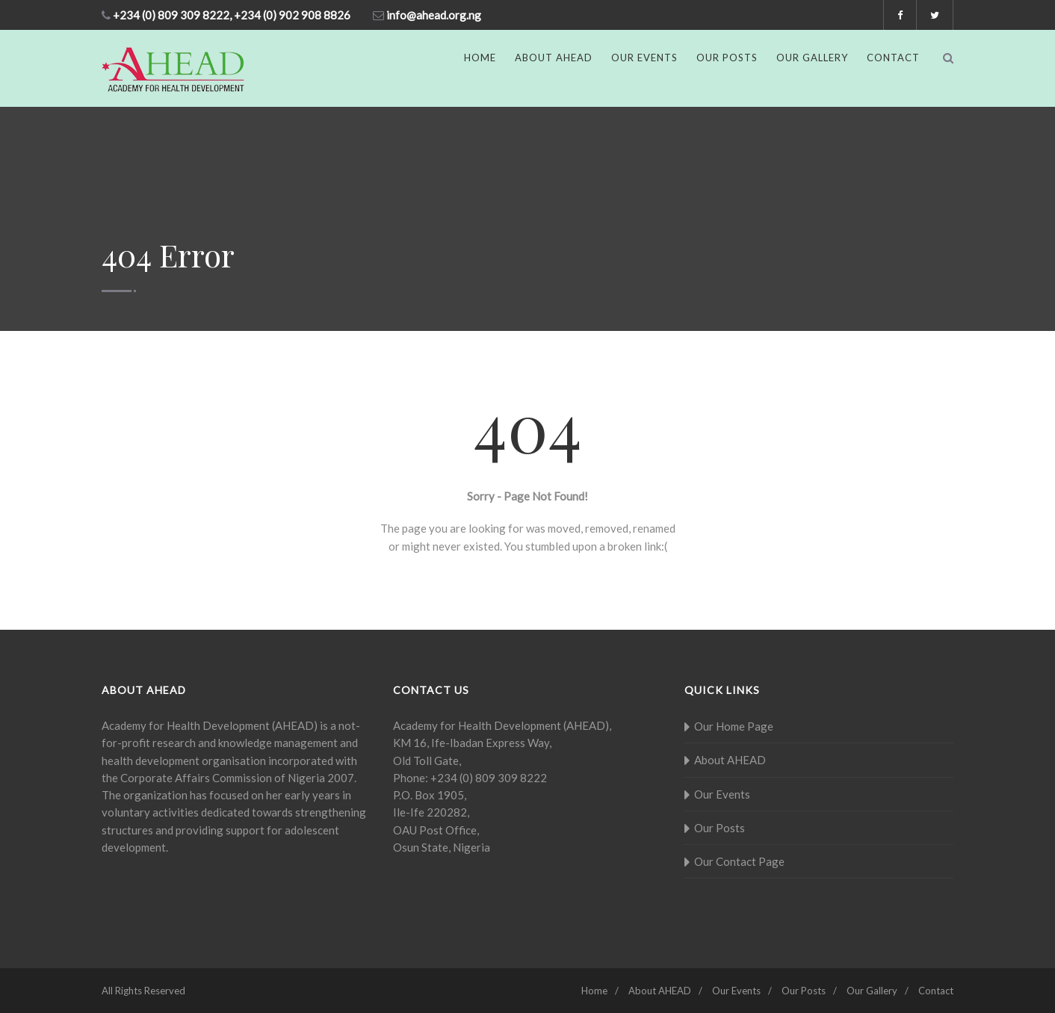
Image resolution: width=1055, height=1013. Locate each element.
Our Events (644, 57)
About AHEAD (554, 57)
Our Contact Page (739, 861)
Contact (893, 57)
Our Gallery (812, 57)
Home (480, 57)
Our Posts (727, 57)
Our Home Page (733, 726)
